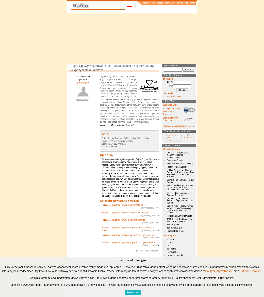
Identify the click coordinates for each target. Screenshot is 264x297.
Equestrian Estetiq (175, 160)
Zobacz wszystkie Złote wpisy (178, 126)
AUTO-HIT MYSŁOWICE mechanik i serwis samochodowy (178, 155)
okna (169, 245)
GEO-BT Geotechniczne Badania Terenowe (178, 194)
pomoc (180, 3)
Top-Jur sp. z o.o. (174, 228)
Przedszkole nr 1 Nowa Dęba (180, 163)
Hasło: (170, 86)
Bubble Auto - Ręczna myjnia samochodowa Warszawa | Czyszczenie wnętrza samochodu (180, 209)
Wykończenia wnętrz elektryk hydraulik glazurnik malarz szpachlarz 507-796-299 (180, 187)
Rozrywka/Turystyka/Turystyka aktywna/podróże (123, 220)
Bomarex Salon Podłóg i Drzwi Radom (180, 181)
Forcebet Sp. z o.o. (175, 231)
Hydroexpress (173, 224)
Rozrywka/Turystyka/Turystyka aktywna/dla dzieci (124, 205)
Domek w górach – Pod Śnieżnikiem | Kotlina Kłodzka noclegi (180, 200)
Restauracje (172, 252)
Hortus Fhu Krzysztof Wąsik (179, 216)
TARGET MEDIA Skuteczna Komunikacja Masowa (179, 220)
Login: (170, 82)
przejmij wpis (82, 99)
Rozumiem (132, 292)
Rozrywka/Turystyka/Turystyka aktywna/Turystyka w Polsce (128, 242)
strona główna (149, 3)
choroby (170, 239)
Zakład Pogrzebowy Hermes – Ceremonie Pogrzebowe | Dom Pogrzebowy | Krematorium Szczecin (180, 173)
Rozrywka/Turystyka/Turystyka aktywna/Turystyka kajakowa (128, 235)
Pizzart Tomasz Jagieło (177, 167)
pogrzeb (170, 242)
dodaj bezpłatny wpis (166, 3)
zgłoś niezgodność (149, 208)
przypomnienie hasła (172, 96)
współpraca (190, 3)
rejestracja (168, 93)
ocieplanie (171, 249)
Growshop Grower (171, 105)
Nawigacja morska (175, 255)
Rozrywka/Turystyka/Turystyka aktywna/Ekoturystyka (125, 212)
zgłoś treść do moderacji (147, 251)
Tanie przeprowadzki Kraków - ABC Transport (172, 111)
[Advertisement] (132, 38)
